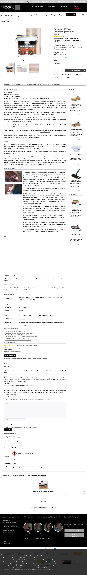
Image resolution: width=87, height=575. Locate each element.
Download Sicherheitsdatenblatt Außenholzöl (17, 338)
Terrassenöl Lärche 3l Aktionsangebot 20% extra (54, 492)
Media (44, 538)
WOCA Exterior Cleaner (50, 174)
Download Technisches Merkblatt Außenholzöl (17, 340)
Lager (48, 538)
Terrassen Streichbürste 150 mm (76, 130)
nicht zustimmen (35, 564)
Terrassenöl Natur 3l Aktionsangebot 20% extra (74, 492)
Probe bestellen (80, 75)
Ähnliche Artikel (6, 475)
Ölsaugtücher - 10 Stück (76, 155)
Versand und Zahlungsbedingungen (9, 529)
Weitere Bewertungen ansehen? (12, 351)
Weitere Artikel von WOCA (12, 438)
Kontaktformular (74, 530)
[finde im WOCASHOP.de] (9, 15)
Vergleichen (57, 75)
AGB (4, 541)
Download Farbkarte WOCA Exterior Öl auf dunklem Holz (20, 336)
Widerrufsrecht (7, 539)
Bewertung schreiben (10, 355)
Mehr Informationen (47, 570)
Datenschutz (6, 543)
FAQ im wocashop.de (70, 520)
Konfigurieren (76, 562)
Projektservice (7, 1)
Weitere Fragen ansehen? (10, 394)
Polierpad (36, 224)
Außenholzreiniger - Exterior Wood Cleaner (12, 492)
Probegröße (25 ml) (45, 132)
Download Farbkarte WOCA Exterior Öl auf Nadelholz (19, 333)
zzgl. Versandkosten (62, 56)
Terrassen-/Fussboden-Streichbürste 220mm (76, 104)
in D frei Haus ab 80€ (81, 1)
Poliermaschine (58, 222)
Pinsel (43, 196)
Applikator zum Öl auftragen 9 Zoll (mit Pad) (76, 181)
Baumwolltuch (27, 210)
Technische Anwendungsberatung (74, 535)
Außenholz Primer (58, 183)
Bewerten (71, 74)
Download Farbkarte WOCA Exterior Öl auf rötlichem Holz (20, 335)
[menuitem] (37, 6)
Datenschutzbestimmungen (18, 427)
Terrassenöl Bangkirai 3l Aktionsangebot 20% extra (33, 492)
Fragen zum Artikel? (10, 436)
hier (47, 568)
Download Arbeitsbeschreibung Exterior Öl (16, 331)
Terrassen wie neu (76, 234)
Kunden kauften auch (18, 475)
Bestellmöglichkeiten (8, 535)
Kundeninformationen (9, 533)
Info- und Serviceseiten (9, 522)
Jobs (52, 538)
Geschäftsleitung (37, 538)
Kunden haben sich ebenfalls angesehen (36, 475)
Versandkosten (53, 507)
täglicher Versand (49, 1)
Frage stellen (8, 430)
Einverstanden (66, 562)
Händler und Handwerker (10, 526)
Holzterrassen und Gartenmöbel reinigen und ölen (76, 209)
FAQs (4, 524)
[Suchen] (17, 15)
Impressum (6, 537)
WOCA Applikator (60, 196)
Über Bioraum (7, 520)
